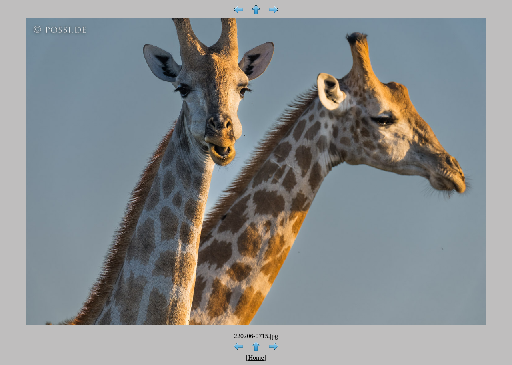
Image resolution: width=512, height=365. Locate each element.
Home (256, 357)
